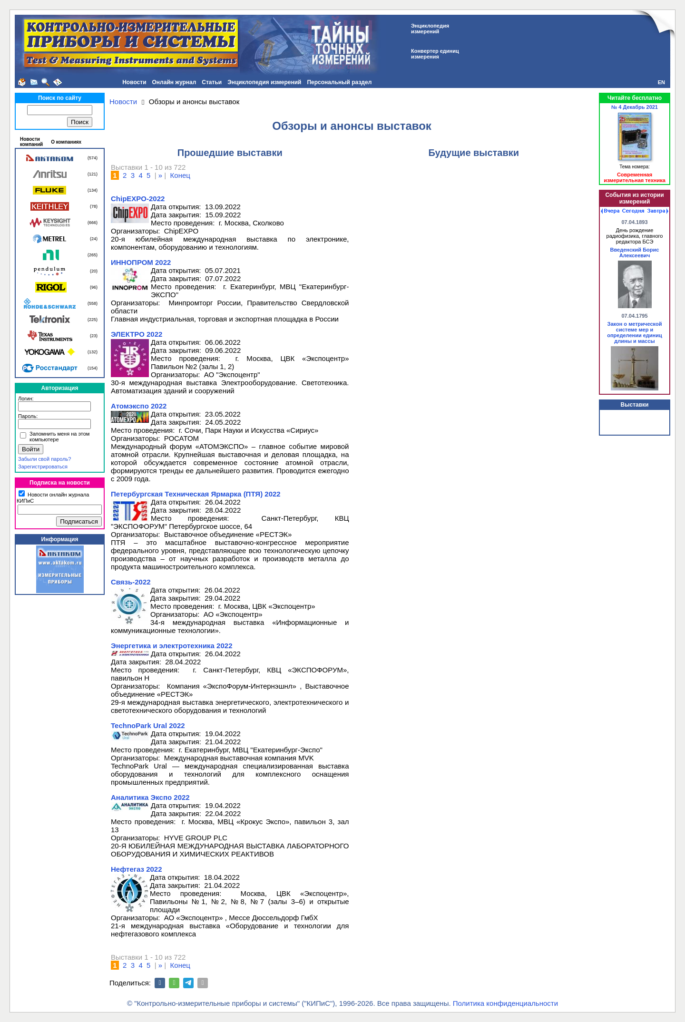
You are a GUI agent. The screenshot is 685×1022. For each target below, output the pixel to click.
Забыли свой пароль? (44, 459)
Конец (180, 175)
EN (661, 82)
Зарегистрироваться (43, 466)
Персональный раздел (339, 82)
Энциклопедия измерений (264, 82)
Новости (134, 82)
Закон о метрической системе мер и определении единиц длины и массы (634, 332)
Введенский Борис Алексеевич (634, 252)
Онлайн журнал (174, 82)
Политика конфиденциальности (505, 1003)
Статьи (212, 82)
